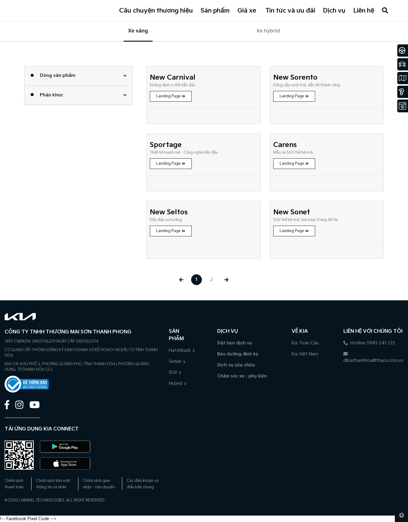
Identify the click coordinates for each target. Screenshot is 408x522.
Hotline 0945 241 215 (369, 343)
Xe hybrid (268, 31)
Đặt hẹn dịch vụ (234, 343)
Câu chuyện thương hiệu (156, 10)
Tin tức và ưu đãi (290, 10)
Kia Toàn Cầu (305, 343)
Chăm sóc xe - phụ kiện (242, 376)
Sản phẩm (215, 10)
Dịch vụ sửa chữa (236, 365)
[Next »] (226, 279)
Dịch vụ (334, 10)
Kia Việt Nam (305, 354)
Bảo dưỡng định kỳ (237, 354)
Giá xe (246, 10)
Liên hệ (363, 10)
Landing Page (170, 96)
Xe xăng (138, 31)
